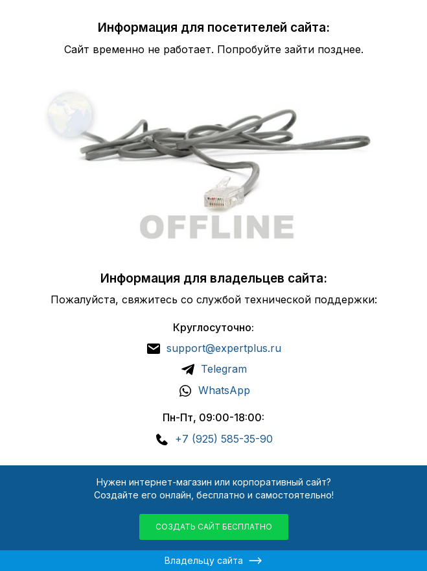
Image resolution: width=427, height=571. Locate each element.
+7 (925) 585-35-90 (224, 438)
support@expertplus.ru (224, 348)
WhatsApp (224, 390)
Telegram (224, 368)
